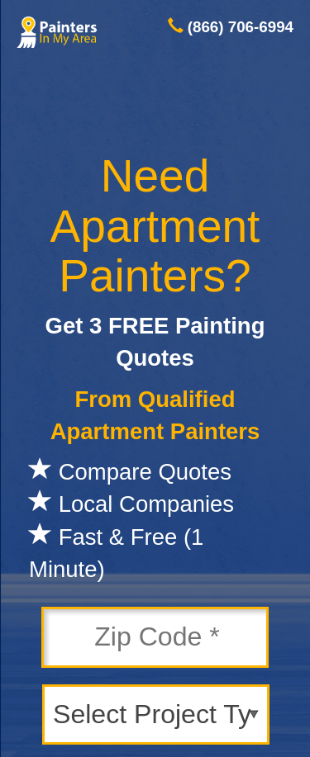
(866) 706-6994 (240, 26)
